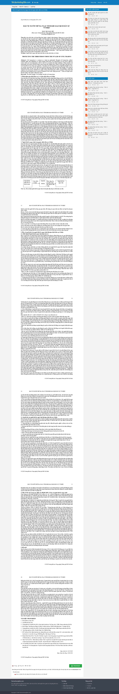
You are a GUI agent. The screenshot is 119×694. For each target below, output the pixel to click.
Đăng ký (100, 2)
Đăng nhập (93, 2)
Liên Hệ (105, 2)
